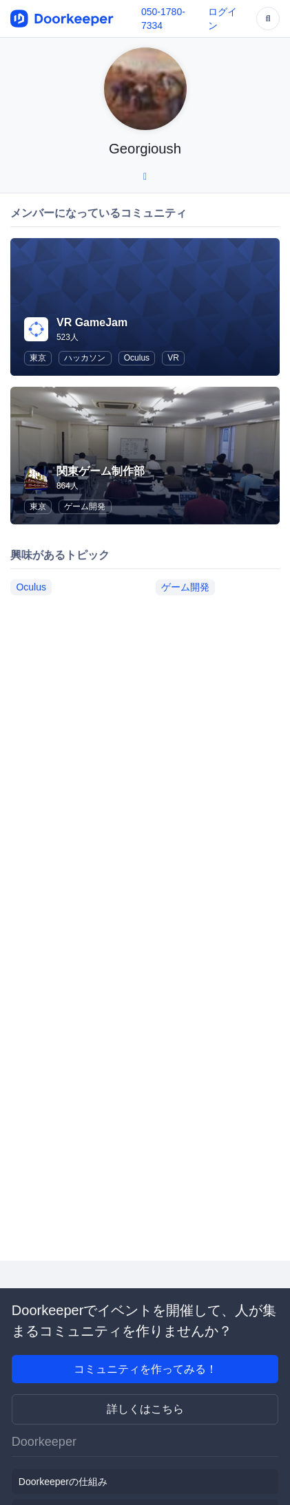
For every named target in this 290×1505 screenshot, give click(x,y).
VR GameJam (91, 322)
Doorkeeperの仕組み (63, 1481)
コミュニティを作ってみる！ (145, 1369)
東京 (38, 358)
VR (173, 358)
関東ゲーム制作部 (100, 471)
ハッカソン (84, 358)
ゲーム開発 (84, 506)
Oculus (136, 358)
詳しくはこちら (145, 1409)
